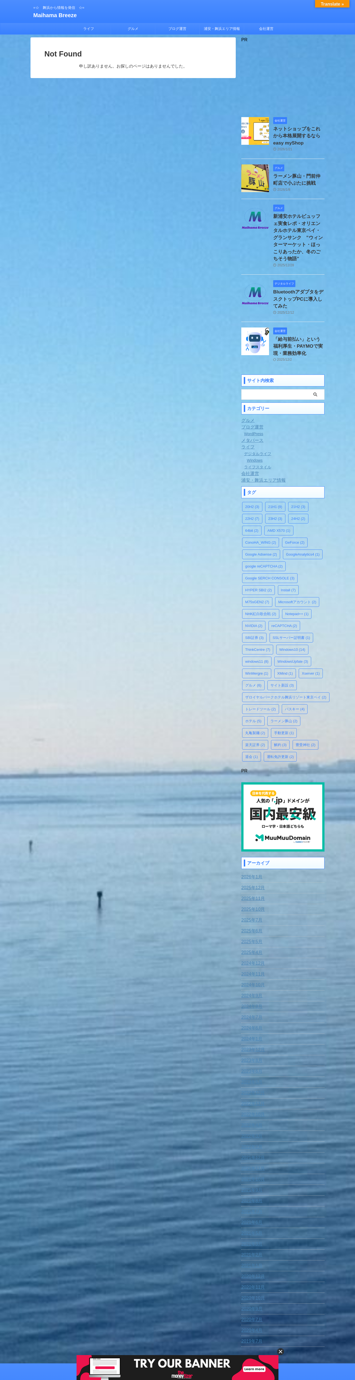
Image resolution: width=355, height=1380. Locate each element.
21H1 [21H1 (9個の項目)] (275, 480)
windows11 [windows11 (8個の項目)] (256, 635)
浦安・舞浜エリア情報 (222, 29)
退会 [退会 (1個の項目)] (251, 730)
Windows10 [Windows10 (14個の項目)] (292, 623)
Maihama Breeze (55, 15)
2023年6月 (250, 1043)
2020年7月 (250, 1291)
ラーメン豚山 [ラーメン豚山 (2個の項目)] (284, 694)
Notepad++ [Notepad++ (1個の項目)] (296, 587)
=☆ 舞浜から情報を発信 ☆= (177, 1354)
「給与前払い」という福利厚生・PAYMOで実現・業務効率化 (298, 321)
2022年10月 (251, 1086)
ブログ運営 (177, 29)
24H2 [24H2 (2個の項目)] (298, 492)
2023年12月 (251, 1022)
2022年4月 (250, 1097)
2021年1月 (250, 1237)
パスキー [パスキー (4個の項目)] (295, 682)
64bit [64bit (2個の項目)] (251, 504)
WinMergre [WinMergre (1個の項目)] (256, 647)
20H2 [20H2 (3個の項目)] (252, 480)
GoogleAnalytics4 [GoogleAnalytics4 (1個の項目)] (303, 528)
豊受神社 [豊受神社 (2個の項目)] (306, 718)
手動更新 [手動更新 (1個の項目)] (284, 706)
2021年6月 (250, 1194)
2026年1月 (250, 849)
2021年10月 (251, 1151)
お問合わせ (154, 1344)
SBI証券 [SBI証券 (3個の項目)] (254, 611)
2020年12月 (251, 1248)
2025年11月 (251, 870)
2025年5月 (250, 914)
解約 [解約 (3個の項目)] (280, 718)
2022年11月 (251, 1076)
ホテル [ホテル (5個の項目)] (253, 694)
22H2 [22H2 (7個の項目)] (252, 492)
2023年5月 (250, 1054)
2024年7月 (250, 989)
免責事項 (132, 1344)
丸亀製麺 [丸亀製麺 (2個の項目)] (255, 706)
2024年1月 (250, 1011)
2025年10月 (251, 881)
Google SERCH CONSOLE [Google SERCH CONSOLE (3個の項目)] (270, 552)
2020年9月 (250, 1281)
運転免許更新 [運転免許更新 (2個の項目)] (280, 730)
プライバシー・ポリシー (187, 1344)
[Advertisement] (282, 77)
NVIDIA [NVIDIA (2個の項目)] (253, 599)
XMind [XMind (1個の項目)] (285, 647)
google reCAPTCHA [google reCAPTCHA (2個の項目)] (264, 540)
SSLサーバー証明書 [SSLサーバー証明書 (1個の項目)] (291, 611)
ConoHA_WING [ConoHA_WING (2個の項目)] (260, 516)
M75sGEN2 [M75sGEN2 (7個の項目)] (257, 575)
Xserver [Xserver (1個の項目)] (311, 647)
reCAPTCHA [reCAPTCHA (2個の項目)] (284, 599)
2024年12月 (251, 935)
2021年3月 (250, 1216)
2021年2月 (250, 1227)
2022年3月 (250, 1108)
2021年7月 (250, 1184)
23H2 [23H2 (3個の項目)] (275, 492)
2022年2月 (250, 1119)
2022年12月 (251, 1065)
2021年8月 (250, 1173)
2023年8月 (250, 1032)
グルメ (133, 29)
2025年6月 (250, 903)
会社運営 (266, 29)
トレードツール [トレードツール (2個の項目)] (260, 682)
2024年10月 (251, 957)
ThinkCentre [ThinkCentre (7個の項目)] (257, 623)
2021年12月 (251, 1130)
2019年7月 (250, 1313)
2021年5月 (250, 1205)
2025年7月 (250, 892)
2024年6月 (250, 1000)
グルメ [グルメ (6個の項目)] (253, 659)
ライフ (88, 29)
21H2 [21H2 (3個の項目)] (298, 480)
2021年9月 (250, 1162)
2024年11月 (251, 946)
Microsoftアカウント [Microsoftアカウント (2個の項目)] (297, 575)
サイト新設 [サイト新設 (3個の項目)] (282, 659)
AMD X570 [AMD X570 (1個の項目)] (278, 504)
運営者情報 (221, 1344)
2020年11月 (251, 1259)
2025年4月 (250, 924)
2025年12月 (251, 860)
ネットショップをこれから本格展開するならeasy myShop (298, 134)
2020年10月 (251, 1270)
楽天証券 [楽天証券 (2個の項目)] (255, 718)
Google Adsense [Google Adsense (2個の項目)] (261, 528)
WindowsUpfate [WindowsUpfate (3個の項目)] (292, 635)
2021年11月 (251, 1140)
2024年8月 (250, 978)
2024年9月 (250, 968)
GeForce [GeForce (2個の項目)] (295, 516)
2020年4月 (250, 1302)
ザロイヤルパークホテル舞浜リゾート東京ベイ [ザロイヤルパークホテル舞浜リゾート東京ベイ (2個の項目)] (285, 671)
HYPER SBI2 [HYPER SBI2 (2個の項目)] (258, 563)
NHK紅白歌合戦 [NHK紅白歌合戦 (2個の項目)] (260, 587)
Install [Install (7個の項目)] (288, 563)
